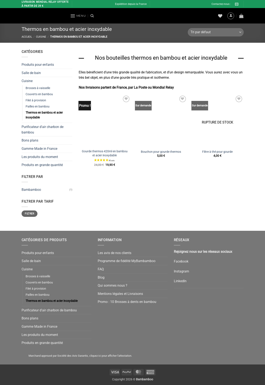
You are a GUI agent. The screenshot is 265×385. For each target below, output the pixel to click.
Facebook (181, 261)
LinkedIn (180, 281)
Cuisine (41, 36)
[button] (78, 16)
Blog (101, 277)
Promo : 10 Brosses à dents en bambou (127, 302)
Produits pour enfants (38, 65)
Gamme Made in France (39, 149)
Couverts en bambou (39, 94)
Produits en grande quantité (42, 165)
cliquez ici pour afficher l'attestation (110, 355)
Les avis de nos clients (114, 253)
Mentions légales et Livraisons (120, 294)
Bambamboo (31, 189)
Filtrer (29, 213)
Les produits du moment (40, 157)
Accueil (27, 36)
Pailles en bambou (37, 106)
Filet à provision (36, 100)
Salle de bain (31, 73)
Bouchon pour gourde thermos (161, 152)
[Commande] (215, 32)
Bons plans (30, 140)
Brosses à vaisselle (38, 88)
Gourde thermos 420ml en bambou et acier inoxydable (105, 153)
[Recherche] (92, 16)
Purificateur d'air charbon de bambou (42, 129)
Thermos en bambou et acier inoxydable (44, 115)
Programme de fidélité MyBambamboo (126, 261)
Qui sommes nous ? (112, 285)
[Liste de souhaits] (220, 16)
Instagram (181, 271)
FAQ (101, 269)
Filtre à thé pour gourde (217, 152)
